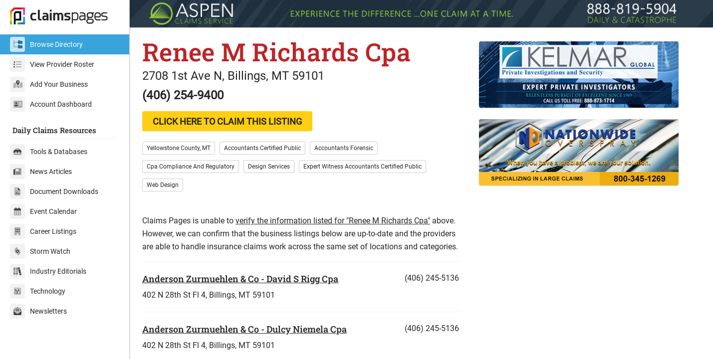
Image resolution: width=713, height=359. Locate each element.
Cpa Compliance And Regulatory (191, 166)
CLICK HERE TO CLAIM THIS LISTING (227, 121)
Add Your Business (49, 84)
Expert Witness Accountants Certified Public (362, 166)
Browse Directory (46, 44)
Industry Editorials (48, 271)
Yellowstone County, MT (179, 148)
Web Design (163, 184)
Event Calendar (43, 211)
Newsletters (38, 311)
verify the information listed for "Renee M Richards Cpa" (333, 220)
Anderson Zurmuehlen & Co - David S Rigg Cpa (240, 279)
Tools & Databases (48, 151)
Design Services (269, 166)
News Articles (41, 171)
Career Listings (43, 231)
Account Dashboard (51, 104)
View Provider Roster (52, 64)
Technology (37, 291)
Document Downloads (54, 191)
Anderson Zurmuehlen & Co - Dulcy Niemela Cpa (244, 329)
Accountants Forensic (343, 148)
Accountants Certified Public (262, 148)
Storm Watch (40, 251)
